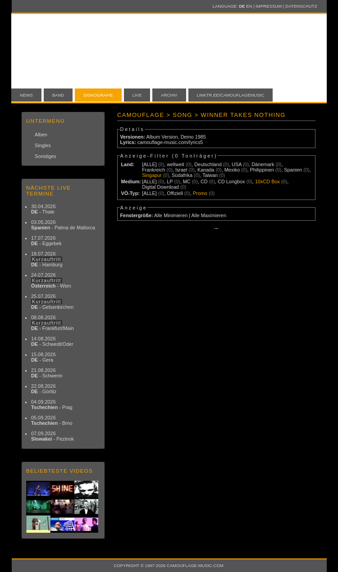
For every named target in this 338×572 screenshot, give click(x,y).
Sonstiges (45, 156)
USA (237, 164)
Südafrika (182, 175)
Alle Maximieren (209, 215)
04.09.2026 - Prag (52, 404)
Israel (181, 169)
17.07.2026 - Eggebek (46, 240)
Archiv (169, 95)
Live (137, 95)
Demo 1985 (193, 137)
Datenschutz (301, 6)
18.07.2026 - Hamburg (47, 259)
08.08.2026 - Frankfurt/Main (52, 323)
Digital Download (160, 187)
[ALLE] (149, 164)
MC (187, 181)
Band (58, 95)
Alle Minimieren (170, 215)
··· (216, 228)
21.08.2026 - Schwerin (47, 372)
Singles (43, 145)
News (26, 95)
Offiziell (175, 193)
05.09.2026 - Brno (52, 420)
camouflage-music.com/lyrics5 (170, 142)
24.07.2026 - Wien (51, 280)
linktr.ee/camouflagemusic (231, 95)
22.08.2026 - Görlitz (43, 388)
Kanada (206, 169)
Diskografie (98, 95)
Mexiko (232, 169)
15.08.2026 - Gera (43, 357)
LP (170, 181)
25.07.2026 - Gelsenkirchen (52, 301)
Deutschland (207, 164)
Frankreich (153, 169)
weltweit (175, 164)
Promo (200, 193)
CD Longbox (231, 181)
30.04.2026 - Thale (43, 209)
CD (204, 181)
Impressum (269, 6)
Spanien (293, 169)
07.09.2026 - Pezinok (52, 436)
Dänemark (262, 164)
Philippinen (262, 169)
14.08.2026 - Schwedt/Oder (52, 341)
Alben (41, 134)
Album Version (162, 137)
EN (249, 6)
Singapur (152, 175)
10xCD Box (267, 181)
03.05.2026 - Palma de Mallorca (63, 224)
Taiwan (210, 175)
